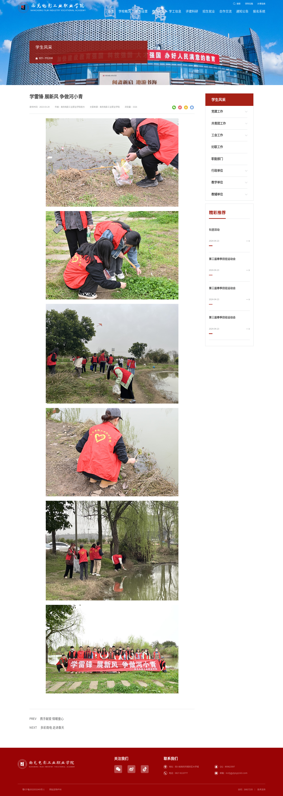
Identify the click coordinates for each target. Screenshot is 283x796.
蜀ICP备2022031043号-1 (33, 789)
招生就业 (209, 11)
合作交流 (225, 11)
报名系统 (259, 11)
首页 (111, 11)
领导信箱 (249, 4)
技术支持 (261, 789)
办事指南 (261, 4)
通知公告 (242, 11)
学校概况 (125, 11)
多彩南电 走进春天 (46, 728)
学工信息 (175, 11)
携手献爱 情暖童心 (46, 719)
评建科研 (192, 11)
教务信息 (158, 11)
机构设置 (141, 11)
